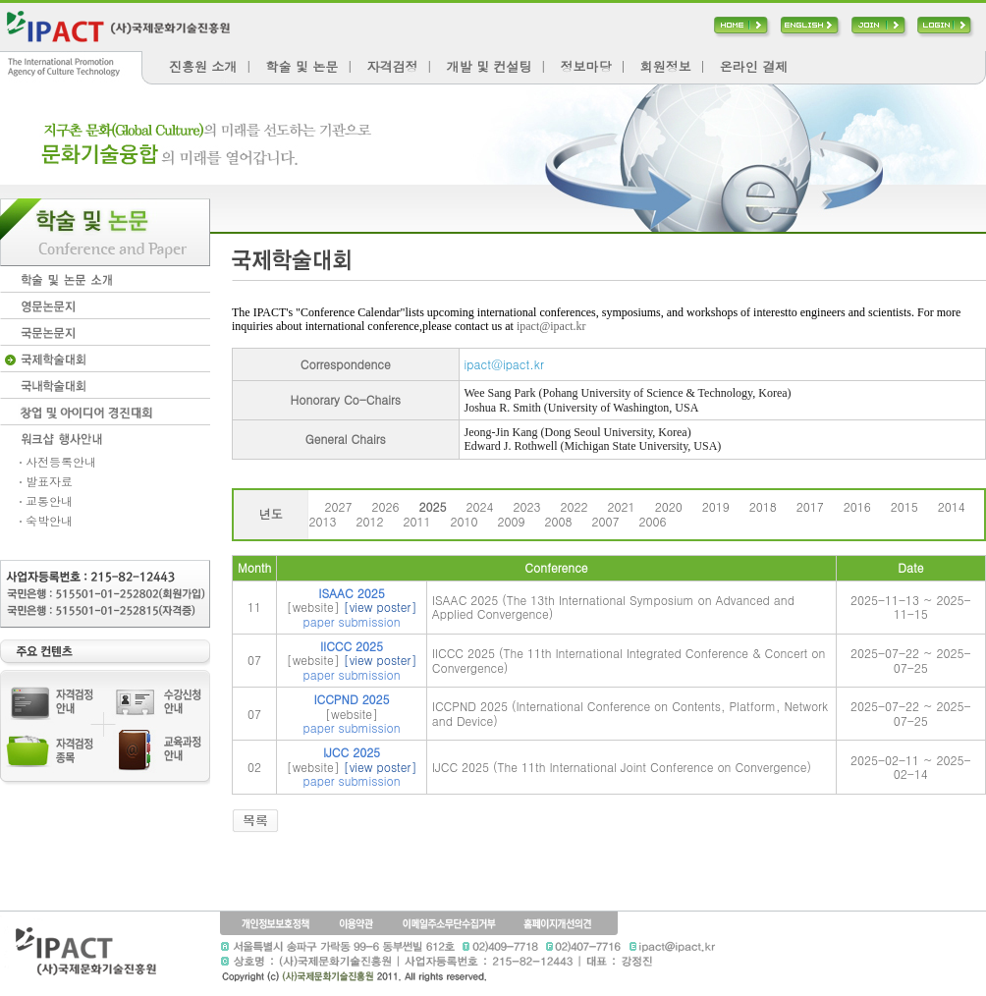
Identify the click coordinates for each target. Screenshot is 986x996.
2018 (763, 506)
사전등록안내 (58, 461)
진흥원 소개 (203, 66)
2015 (904, 506)
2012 (369, 521)
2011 (416, 521)
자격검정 (391, 66)
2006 (653, 521)
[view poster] (380, 606)
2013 (322, 521)
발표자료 (46, 480)
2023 (527, 506)
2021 (621, 506)
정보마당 (585, 66)
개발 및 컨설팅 (489, 66)
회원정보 (665, 66)
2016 (857, 506)
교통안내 (46, 500)
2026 (385, 506)
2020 (669, 506)
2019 (716, 506)
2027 (338, 506)
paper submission (352, 621)
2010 (463, 521)
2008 (559, 521)
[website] (313, 606)
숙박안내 (46, 520)
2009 (511, 521)
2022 (574, 506)
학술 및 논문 (302, 66)
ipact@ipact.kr (551, 326)
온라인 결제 (754, 66)
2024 (480, 506)
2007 (606, 521)
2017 (810, 506)
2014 (951, 506)
